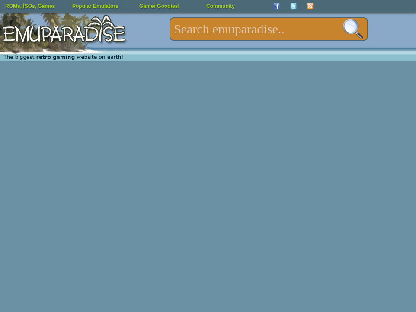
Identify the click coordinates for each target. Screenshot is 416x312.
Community (220, 6)
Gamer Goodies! (159, 6)
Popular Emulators (95, 6)
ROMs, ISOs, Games (30, 6)
